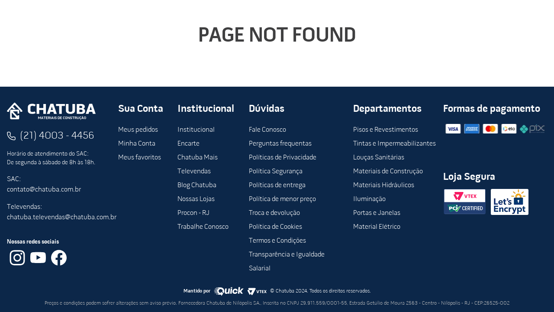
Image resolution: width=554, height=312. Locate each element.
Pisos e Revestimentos (385, 130)
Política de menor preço (282, 199)
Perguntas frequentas (280, 143)
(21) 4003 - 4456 (57, 136)
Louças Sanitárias (378, 157)
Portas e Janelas (376, 213)
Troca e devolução (274, 213)
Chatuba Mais (197, 157)
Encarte (188, 143)
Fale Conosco (267, 130)
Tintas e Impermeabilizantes (394, 143)
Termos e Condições (277, 240)
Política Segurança (276, 171)
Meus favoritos (139, 157)
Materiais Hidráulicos (383, 185)
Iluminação (369, 199)
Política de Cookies (275, 227)
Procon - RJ (193, 213)
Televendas (194, 171)
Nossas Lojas (196, 199)
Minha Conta (136, 143)
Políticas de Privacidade (282, 157)
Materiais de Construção (388, 171)
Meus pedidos (138, 130)
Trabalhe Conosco (203, 227)
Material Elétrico (376, 227)
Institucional (196, 130)
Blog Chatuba (196, 185)
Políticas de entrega (277, 185)
